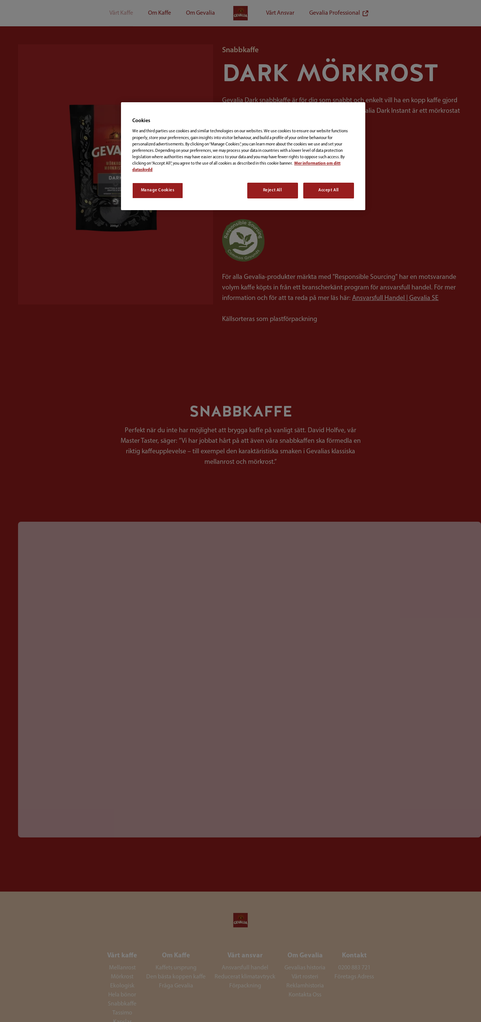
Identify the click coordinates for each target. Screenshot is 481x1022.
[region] (243, 156)
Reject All (272, 190)
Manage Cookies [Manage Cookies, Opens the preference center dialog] (158, 190)
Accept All (328, 190)
